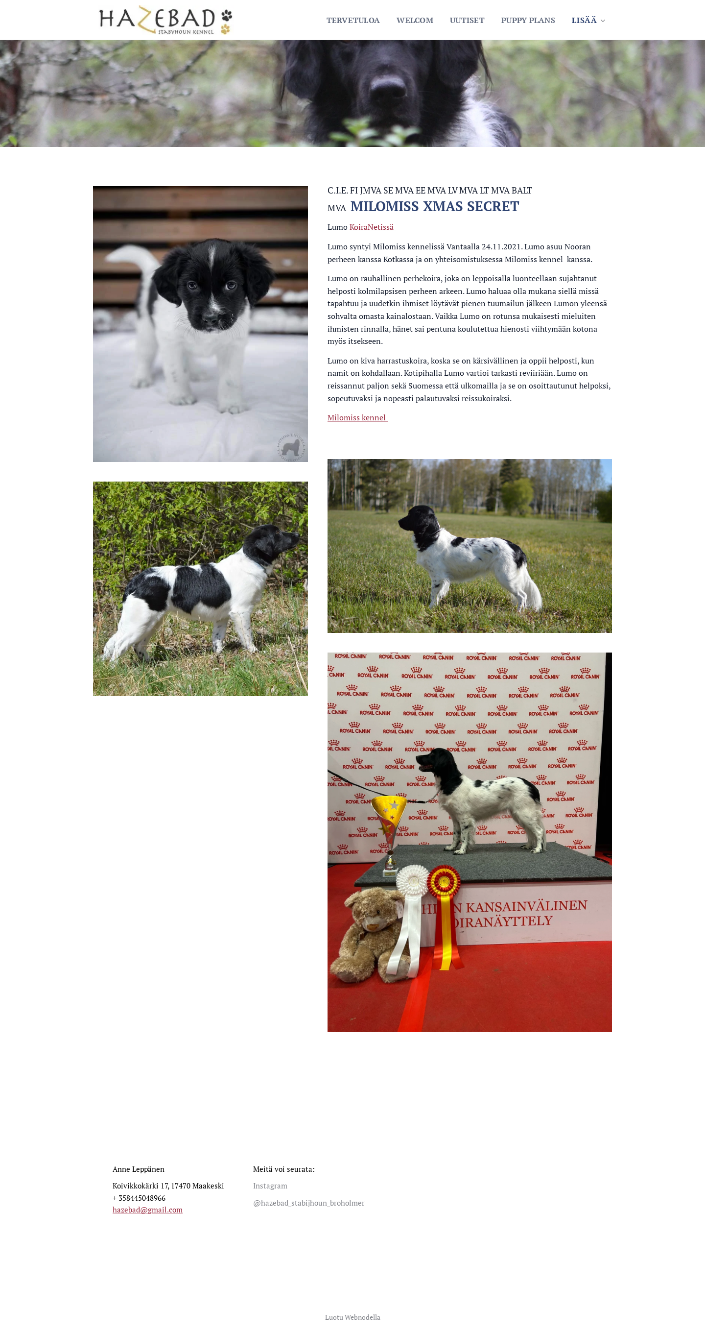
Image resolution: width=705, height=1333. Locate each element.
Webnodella (362, 1317)
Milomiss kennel (358, 417)
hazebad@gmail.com (148, 1209)
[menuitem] (345, 20)
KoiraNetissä (373, 226)
